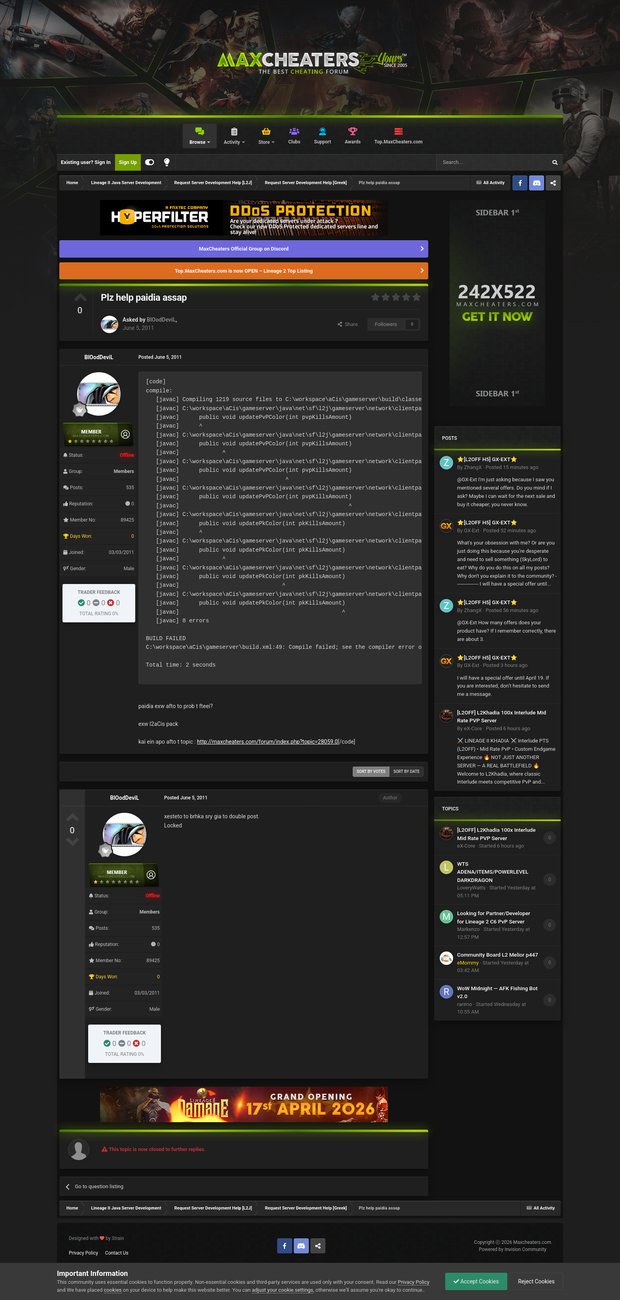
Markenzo (468, 929)
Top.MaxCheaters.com (398, 142)
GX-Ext (471, 530)
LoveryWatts (471, 888)
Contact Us (117, 1253)
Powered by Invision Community (512, 1249)
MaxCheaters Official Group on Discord (244, 249)
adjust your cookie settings (282, 1290)
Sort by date (406, 771)
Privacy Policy (83, 1253)
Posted (512, 467)
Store (264, 142)
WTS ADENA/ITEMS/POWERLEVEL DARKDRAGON (492, 872)
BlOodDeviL (161, 320)
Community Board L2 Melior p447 (497, 954)
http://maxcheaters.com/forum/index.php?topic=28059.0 (267, 742)
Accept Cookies (476, 1281)
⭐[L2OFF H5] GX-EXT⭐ (487, 459)
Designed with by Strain (96, 1238)
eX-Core (473, 728)
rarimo (464, 1004)
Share (348, 324)
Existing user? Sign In (86, 162)
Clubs (294, 142)
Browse (197, 142)
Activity (232, 142)
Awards (353, 142)
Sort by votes (371, 771)
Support (322, 142)
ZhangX (473, 467)
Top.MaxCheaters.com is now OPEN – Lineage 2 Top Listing (244, 271)
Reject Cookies (536, 1281)
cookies (113, 1290)
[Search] (473, 162)
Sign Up (128, 162)
